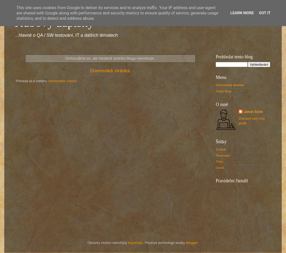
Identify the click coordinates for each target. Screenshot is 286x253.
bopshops (135, 243)
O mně (221, 149)
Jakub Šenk (253, 112)
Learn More (242, 13)
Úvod (220, 168)
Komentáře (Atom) (63, 81)
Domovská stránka (110, 70)
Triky (219, 162)
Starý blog (223, 91)
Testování (223, 155)
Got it (265, 13)
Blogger (192, 243)
